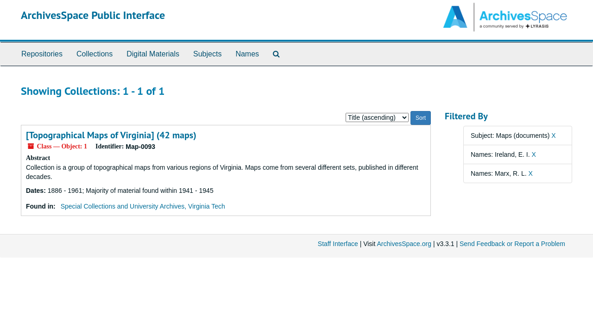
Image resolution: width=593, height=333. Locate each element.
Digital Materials (152, 54)
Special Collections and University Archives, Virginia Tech (143, 206)
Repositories (42, 54)
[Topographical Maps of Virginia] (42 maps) (111, 135)
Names (247, 54)
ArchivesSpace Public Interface (93, 15)
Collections (94, 54)
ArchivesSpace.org (404, 243)
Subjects (207, 54)
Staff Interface (338, 243)
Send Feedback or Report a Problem (512, 243)
